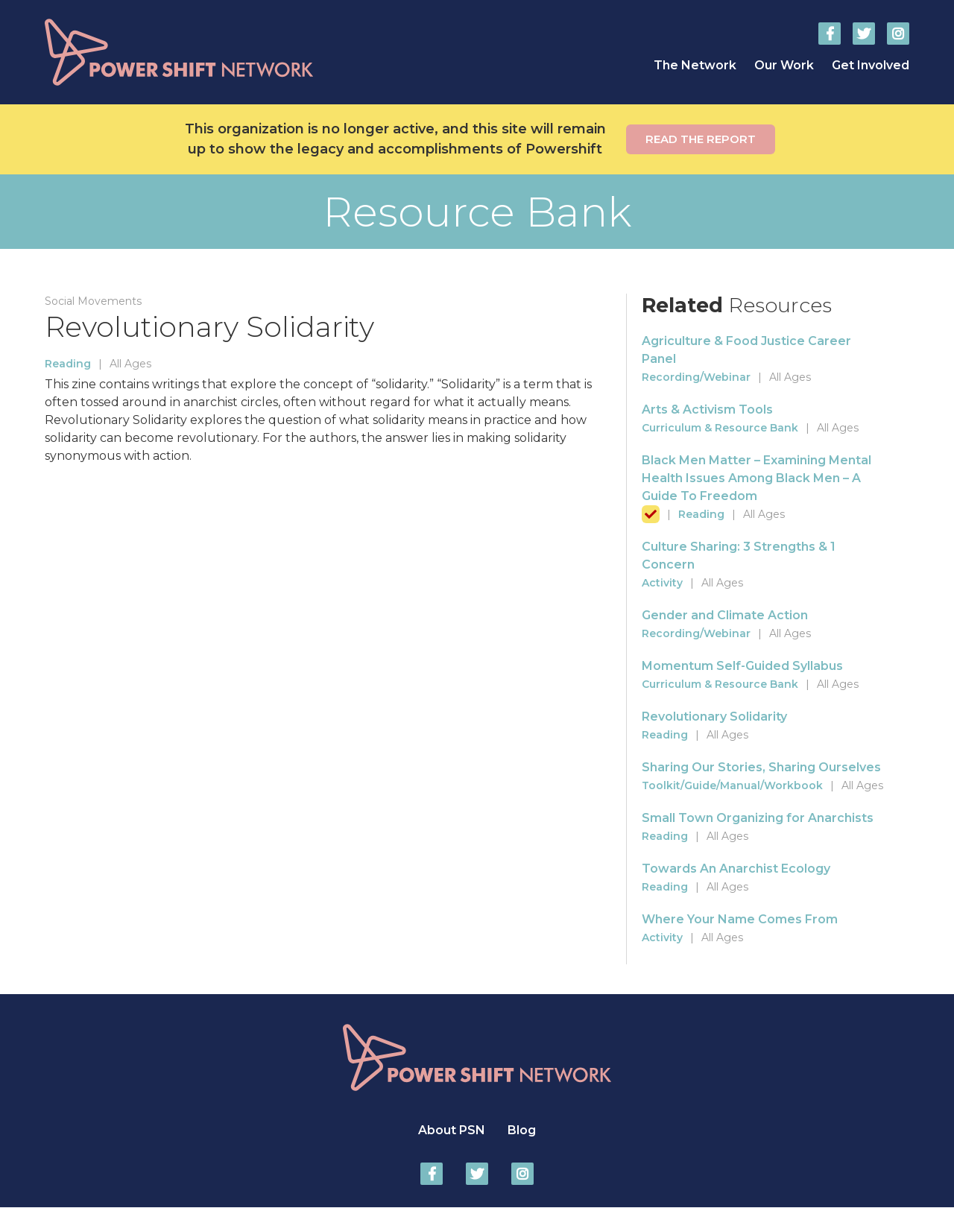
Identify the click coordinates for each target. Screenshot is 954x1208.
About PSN (451, 1130)
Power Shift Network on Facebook (829, 33)
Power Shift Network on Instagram (898, 33)
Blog (522, 1130)
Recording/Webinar (696, 377)
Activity (662, 582)
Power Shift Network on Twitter (864, 33)
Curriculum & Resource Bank (720, 427)
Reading (68, 363)
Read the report (700, 139)
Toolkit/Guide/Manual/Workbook (732, 785)
